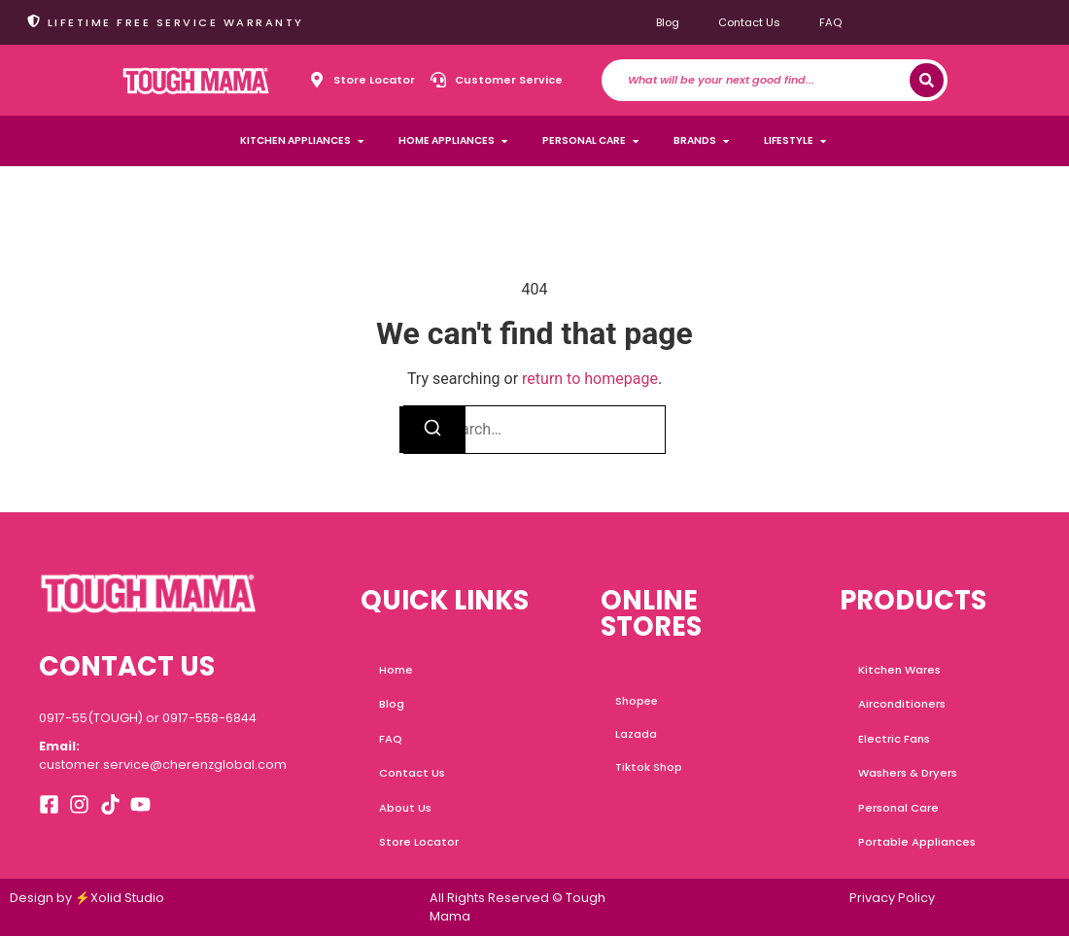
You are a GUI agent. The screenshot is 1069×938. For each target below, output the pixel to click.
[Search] (927, 80)
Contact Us (749, 22)
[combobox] (769, 80)
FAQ (830, 22)
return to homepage (590, 378)
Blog (667, 22)
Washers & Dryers (907, 774)
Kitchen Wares (899, 669)
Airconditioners (902, 704)
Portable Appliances (917, 844)
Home (396, 669)
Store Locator (419, 844)
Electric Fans (894, 739)
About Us (406, 809)
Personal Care (898, 809)
